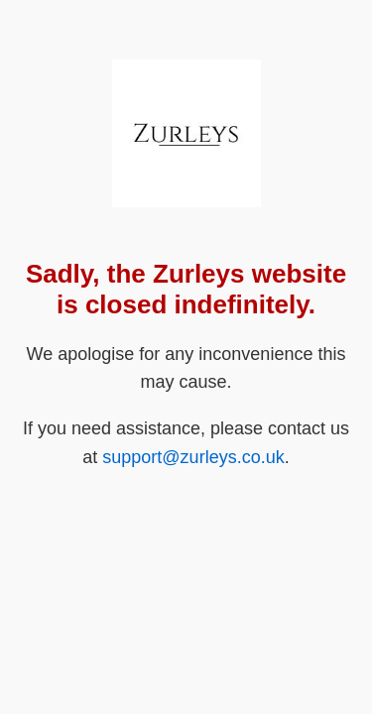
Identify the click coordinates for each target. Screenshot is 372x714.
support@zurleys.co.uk (193, 457)
